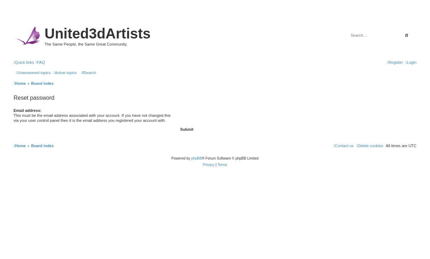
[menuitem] (40, 62)
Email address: (27, 110)
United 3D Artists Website (215, 16)
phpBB (196, 158)
